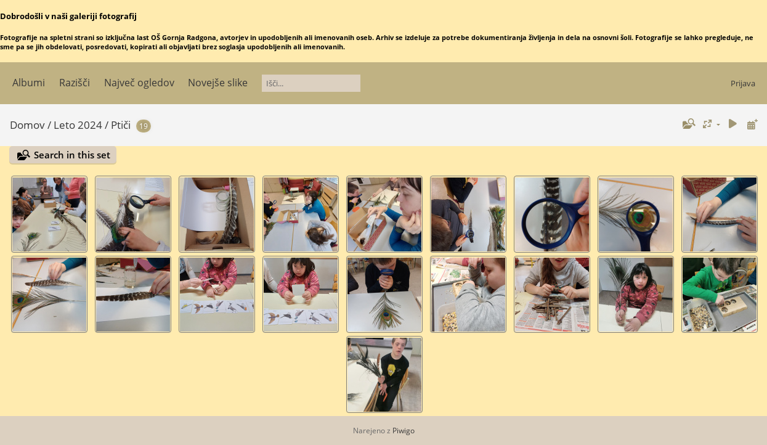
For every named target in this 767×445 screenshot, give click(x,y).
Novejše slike (218, 82)
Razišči (74, 82)
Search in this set (72, 155)
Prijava (743, 83)
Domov (27, 125)
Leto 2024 (78, 125)
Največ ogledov (139, 82)
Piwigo (403, 430)
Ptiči (121, 125)
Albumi (28, 82)
